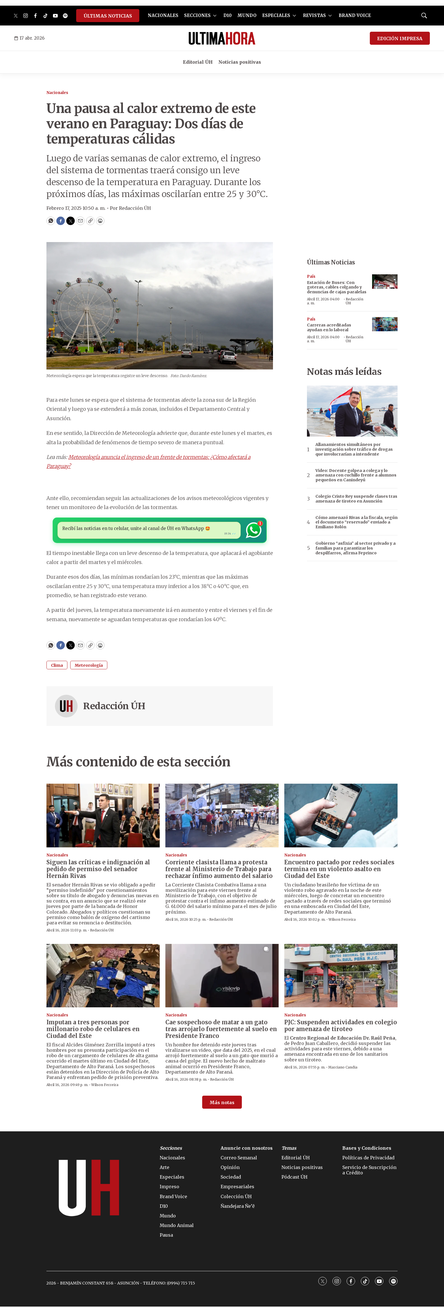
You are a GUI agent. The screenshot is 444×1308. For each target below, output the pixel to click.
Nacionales (57, 92)
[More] (214, 15)
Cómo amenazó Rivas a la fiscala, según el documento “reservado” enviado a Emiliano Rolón (356, 522)
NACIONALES (163, 15)
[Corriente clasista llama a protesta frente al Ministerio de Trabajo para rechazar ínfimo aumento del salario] (222, 817)
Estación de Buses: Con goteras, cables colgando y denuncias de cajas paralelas (336, 287)
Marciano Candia (342, 1069)
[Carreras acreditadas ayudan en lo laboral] (385, 324)
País (311, 276)
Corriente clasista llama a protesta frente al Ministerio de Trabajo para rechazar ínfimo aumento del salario (219, 870)
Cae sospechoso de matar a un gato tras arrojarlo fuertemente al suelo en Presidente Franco (221, 1030)
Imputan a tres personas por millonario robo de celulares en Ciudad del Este (93, 1030)
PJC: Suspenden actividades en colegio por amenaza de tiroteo (340, 1027)
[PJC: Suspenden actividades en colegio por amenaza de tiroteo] (341, 977)
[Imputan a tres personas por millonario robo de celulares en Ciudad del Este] (103, 977)
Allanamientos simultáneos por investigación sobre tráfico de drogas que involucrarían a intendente (354, 449)
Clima (57, 667)
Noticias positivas (239, 62)
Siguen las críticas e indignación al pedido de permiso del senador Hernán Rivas (98, 870)
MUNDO (247, 15)
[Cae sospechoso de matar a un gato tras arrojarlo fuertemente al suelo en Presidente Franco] (222, 977)
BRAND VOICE (355, 15)
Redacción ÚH (114, 707)
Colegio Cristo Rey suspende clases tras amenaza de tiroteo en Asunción (356, 499)
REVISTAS (314, 15)
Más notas (222, 1104)
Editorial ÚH (198, 62)
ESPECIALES (276, 15)
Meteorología (89, 667)
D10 (227, 15)
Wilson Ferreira (342, 921)
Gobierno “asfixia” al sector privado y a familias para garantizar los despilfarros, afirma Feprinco (355, 548)
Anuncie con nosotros (247, 1149)
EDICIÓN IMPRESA (399, 38)
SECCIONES (197, 15)
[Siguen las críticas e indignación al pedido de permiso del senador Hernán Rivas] (103, 817)
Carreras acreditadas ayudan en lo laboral (329, 327)
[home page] (222, 38)
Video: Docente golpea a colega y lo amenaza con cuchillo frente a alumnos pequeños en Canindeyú (355, 475)
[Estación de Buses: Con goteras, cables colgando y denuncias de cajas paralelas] (385, 281)
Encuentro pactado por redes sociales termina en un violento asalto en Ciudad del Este (339, 870)
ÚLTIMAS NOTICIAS (108, 16)
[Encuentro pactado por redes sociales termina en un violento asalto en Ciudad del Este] (341, 817)
